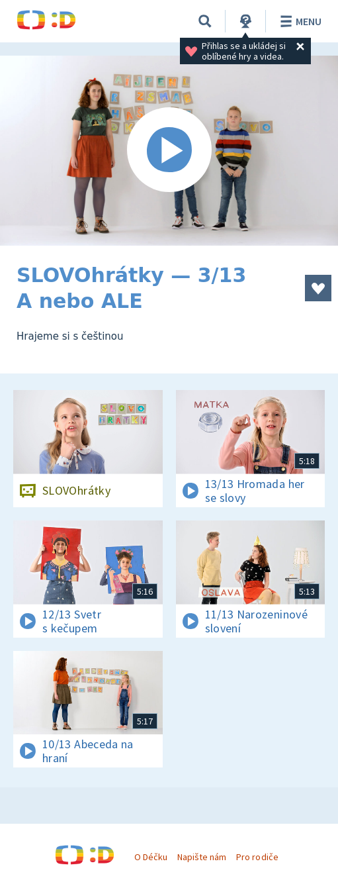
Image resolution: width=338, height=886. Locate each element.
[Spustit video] (169, 151)
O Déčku (150, 857)
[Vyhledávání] (205, 21)
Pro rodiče (257, 857)
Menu (298, 21)
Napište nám (201, 857)
